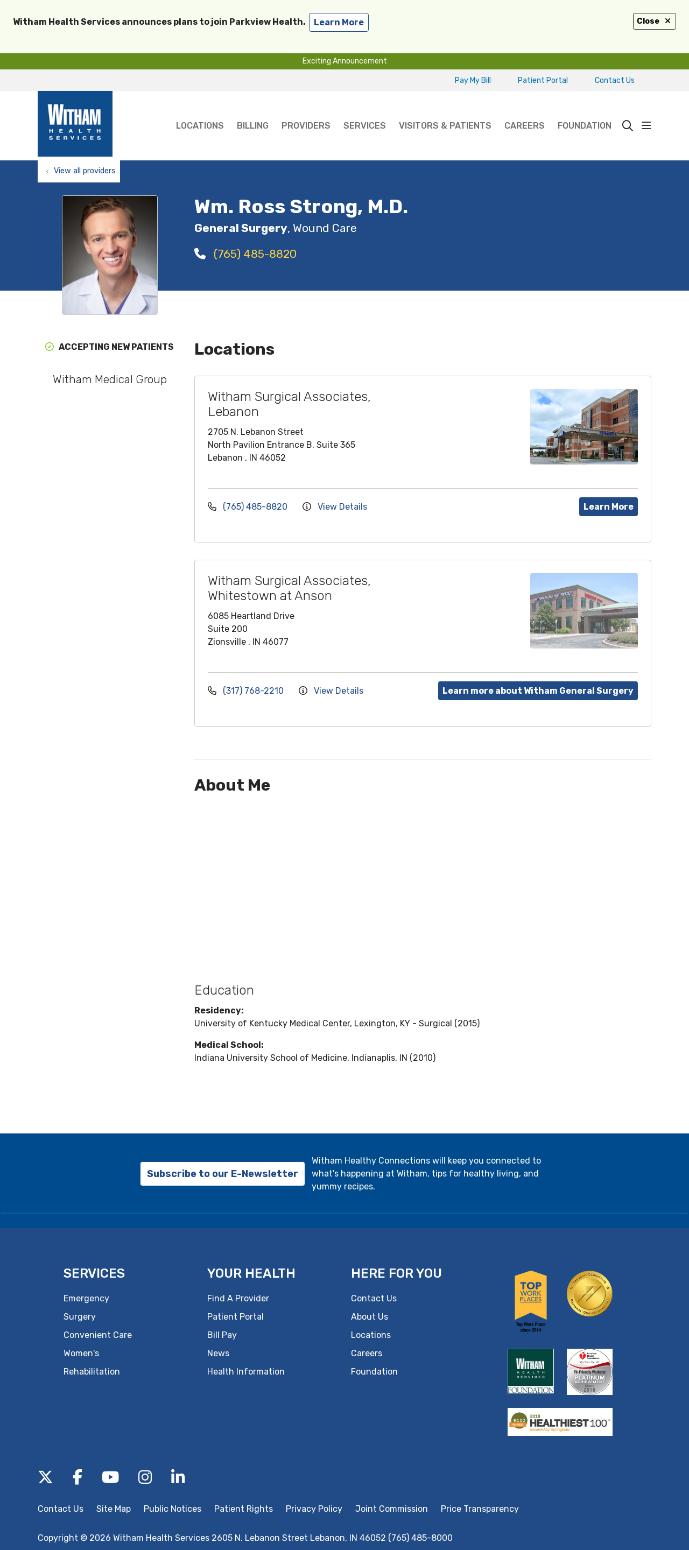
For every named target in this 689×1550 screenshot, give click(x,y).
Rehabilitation (92, 1371)
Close (654, 21)
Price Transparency (480, 1509)
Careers (524, 111)
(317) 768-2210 (247, 691)
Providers (306, 111)
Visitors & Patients (445, 111)
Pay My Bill (473, 80)
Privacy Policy (314, 1509)
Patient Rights (243, 1509)
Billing (252, 111)
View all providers (85, 170)
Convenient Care (98, 1335)
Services (364, 111)
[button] (646, 126)
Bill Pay (222, 1335)
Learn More (608, 507)
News (218, 1353)
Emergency (86, 1298)
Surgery (80, 1317)
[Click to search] (627, 126)
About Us (369, 1317)
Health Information (246, 1371)
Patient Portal (543, 80)
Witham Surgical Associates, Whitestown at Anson (289, 588)
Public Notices (172, 1509)
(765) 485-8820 (245, 253)
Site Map (113, 1509)
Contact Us (615, 80)
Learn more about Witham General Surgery (538, 691)
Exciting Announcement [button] (345, 61)
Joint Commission (391, 1509)
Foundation (584, 111)
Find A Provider (238, 1298)
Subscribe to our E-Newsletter (222, 1174)
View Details (335, 507)
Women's (81, 1353)
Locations (200, 111)
